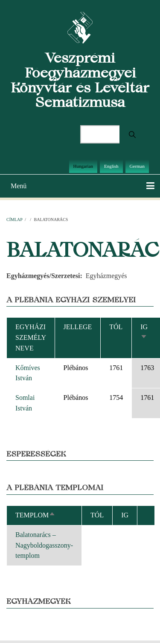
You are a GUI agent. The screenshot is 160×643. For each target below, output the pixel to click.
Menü (18, 185)
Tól (115, 326)
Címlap (14, 219)
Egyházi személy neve (30, 337)
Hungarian (83, 166)
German (137, 166)
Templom (35, 515)
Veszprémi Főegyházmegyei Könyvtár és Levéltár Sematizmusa (80, 79)
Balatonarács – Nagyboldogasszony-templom (44, 545)
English (111, 166)
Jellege (78, 326)
